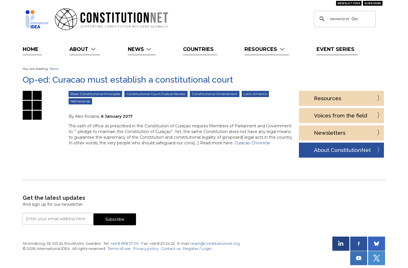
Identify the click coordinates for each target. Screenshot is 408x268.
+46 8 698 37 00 (124, 243)
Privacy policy (145, 248)
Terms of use (119, 248)
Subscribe (372, 3)
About (83, 49)
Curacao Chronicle (252, 142)
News (140, 49)
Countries (198, 49)
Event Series (335, 49)
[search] (344, 19)
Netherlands (80, 101)
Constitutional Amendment (214, 94)
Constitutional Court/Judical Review (156, 94)
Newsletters (348, 3)
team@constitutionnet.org (215, 243)
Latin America (255, 94)
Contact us (170, 248)
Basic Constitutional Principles (95, 94)
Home (31, 49)
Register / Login (197, 248)
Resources (265, 49)
